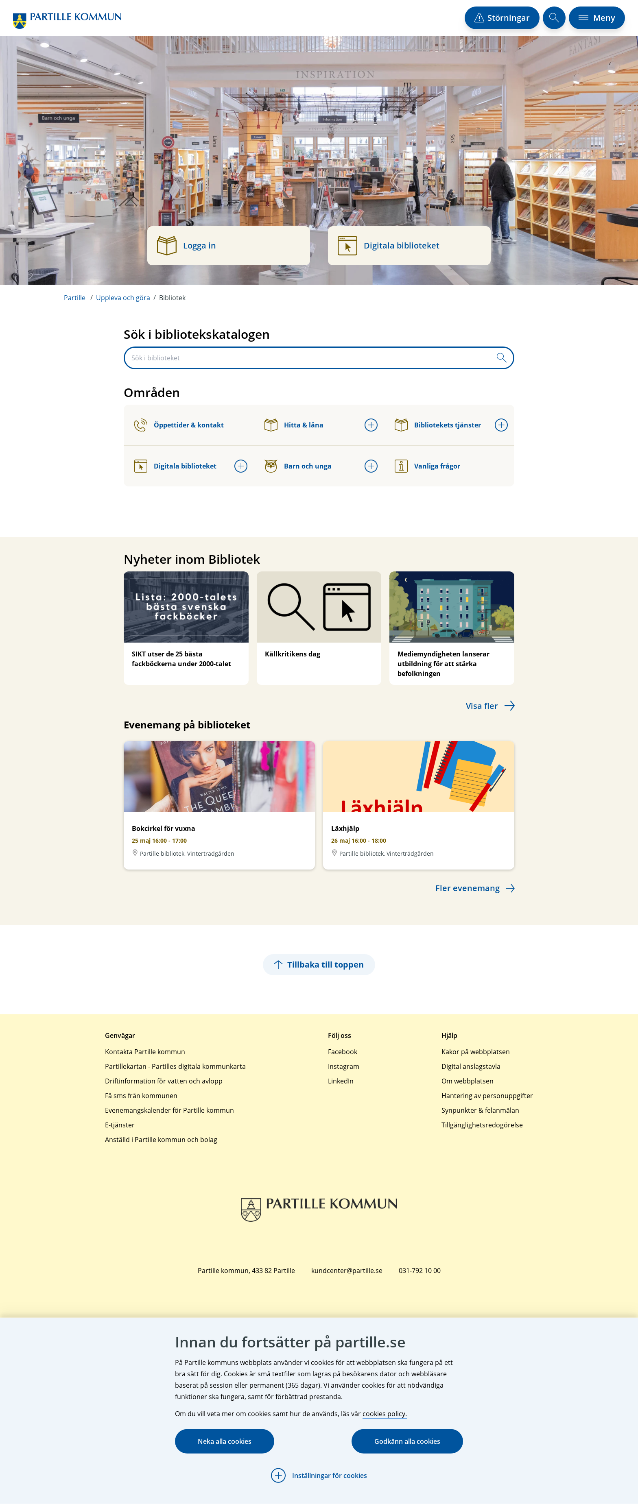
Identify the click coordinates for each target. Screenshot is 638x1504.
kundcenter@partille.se (346, 1270)
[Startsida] (67, 21)
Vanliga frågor (427, 466)
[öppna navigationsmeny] (597, 18)
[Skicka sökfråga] (501, 358)
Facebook (342, 1051)
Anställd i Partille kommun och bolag (161, 1139)
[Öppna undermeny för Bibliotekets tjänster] (501, 425)
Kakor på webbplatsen (475, 1051)
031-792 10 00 (420, 1270)
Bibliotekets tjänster (438, 425)
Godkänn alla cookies (407, 1441)
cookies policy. (385, 1413)
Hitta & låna (293, 425)
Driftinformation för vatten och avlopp (164, 1081)
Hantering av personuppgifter (487, 1095)
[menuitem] (80, 298)
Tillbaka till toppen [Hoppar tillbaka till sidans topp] (319, 964)
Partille (74, 297)
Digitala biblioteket (175, 466)
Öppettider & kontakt (179, 425)
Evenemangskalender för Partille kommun (169, 1110)
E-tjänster (120, 1124)
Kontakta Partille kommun (145, 1051)
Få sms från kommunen (141, 1095)
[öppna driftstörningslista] (502, 18)
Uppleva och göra (123, 297)
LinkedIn (341, 1081)
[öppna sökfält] (554, 18)
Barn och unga (298, 466)
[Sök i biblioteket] (307, 358)
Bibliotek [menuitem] (172, 297)
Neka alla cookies (224, 1441)
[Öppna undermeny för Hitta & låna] (371, 425)
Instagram (343, 1066)
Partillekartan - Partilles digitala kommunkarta (175, 1066)
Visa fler (482, 705)
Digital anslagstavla (470, 1066)
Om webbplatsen (467, 1081)
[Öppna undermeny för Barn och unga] (371, 466)
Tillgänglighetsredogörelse (482, 1124)
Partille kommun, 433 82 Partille (246, 1270)
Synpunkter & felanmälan (480, 1110)
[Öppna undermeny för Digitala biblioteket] (240, 466)
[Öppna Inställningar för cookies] (319, 1475)
